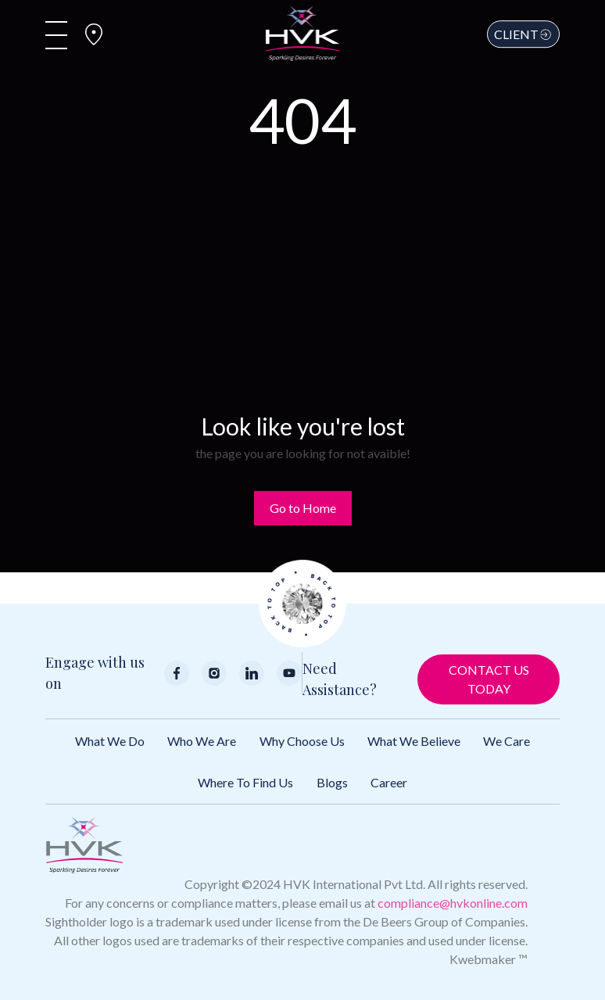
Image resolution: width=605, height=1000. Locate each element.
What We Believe (413, 740)
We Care (506, 740)
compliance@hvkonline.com (453, 902)
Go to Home (303, 507)
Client (523, 34)
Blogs (332, 782)
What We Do (110, 740)
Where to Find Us (245, 782)
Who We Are (201, 740)
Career (389, 782)
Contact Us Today (489, 679)
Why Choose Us (302, 740)
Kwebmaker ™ (488, 959)
